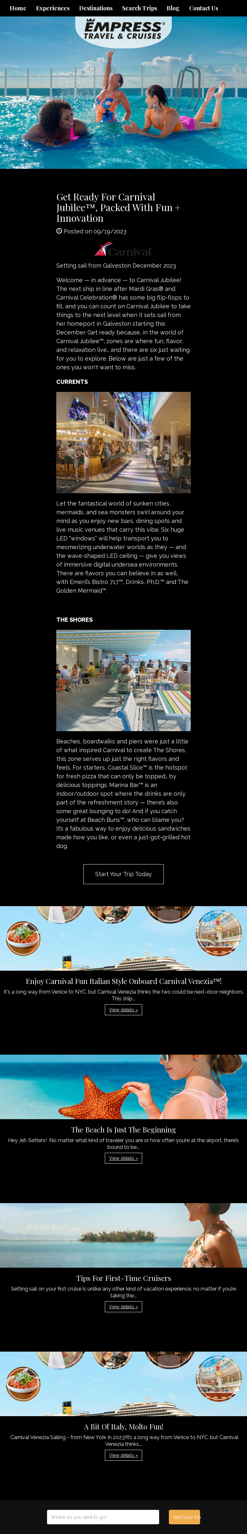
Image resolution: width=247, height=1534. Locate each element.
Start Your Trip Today (123, 874)
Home (18, 8)
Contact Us (203, 8)
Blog (173, 8)
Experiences (52, 8)
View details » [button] (123, 1009)
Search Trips (139, 8)
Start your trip (186, 1517)
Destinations (96, 8)
